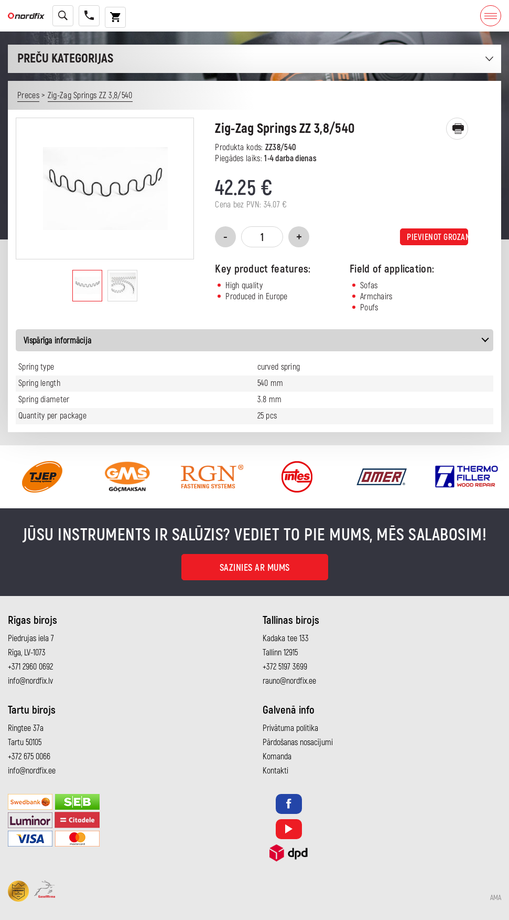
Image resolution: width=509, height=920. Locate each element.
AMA (495, 898)
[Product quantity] (262, 236)
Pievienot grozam (437, 237)
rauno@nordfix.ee (289, 681)
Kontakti (275, 771)
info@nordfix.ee (32, 771)
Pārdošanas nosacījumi (298, 742)
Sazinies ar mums (255, 568)
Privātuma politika (290, 728)
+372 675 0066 (29, 756)
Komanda (277, 756)
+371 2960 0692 (30, 667)
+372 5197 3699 (285, 667)
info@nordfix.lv (30, 681)
